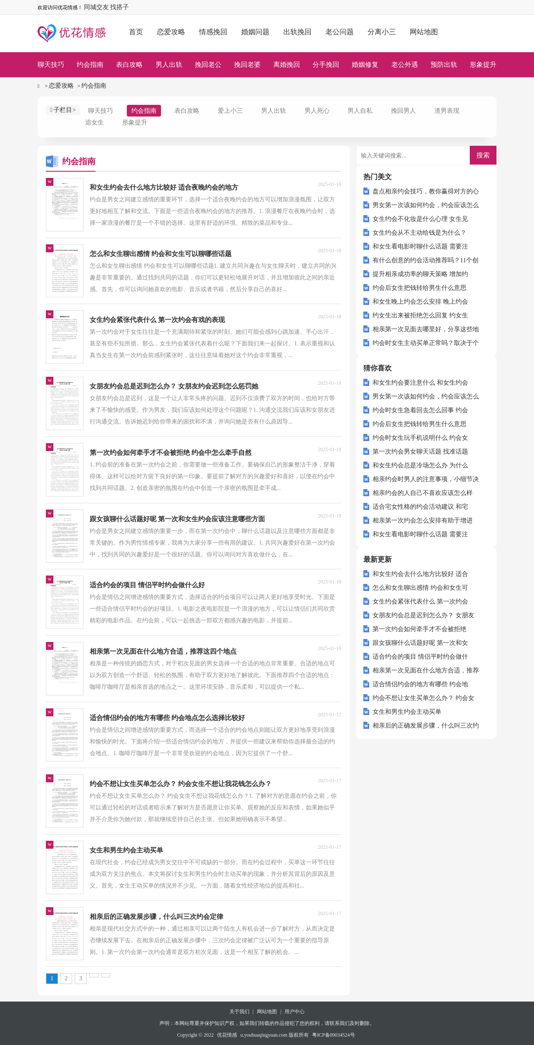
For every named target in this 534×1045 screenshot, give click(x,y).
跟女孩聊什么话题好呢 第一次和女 (420, 642)
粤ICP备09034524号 (333, 1035)
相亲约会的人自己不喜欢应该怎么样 (423, 493)
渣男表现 (446, 110)
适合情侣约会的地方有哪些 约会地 (420, 684)
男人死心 (317, 110)
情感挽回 (213, 32)
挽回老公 (208, 64)
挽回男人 (403, 110)
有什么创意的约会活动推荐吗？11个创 (426, 260)
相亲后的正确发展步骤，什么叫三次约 (426, 725)
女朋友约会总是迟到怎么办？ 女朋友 (423, 615)
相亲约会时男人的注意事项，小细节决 (426, 479)
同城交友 (96, 7)
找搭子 (119, 7)
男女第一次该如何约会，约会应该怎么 (426, 205)
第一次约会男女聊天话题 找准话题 (420, 451)
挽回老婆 (247, 64)
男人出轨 (169, 64)
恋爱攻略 (171, 32)
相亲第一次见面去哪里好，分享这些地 (426, 329)
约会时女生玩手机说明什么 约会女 (420, 437)
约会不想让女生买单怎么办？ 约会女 (423, 698)
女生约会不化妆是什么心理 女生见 (420, 219)
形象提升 (483, 64)
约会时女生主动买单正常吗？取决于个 (426, 343)
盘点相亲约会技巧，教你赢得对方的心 (426, 191)
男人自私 (360, 110)
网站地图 (424, 32)
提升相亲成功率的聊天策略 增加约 (420, 274)
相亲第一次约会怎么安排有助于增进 (423, 520)
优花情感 (227, 1035)
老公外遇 (404, 64)
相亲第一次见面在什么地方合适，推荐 (426, 670)
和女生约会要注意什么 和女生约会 (420, 382)
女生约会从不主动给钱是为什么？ (419, 232)
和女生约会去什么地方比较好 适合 (420, 574)
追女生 (94, 122)
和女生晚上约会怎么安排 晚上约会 (420, 301)
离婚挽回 (286, 64)
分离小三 (382, 32)
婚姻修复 (365, 64)
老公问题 (339, 32)
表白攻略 (129, 64)
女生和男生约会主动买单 (407, 711)
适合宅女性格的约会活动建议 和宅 (420, 506)
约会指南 (90, 64)
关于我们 (239, 1012)
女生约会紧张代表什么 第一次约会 (420, 601)
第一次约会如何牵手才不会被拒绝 (419, 629)
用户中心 (295, 1012)
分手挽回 (325, 64)
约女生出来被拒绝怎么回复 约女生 (420, 315)
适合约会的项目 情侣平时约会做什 (420, 656)
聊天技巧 (51, 64)
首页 (136, 32)
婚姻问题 (255, 32)
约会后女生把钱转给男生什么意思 (419, 287)
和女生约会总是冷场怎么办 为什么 (420, 465)
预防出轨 (444, 64)
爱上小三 (230, 110)
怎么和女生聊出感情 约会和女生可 (420, 587)
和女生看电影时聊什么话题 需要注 (420, 246)
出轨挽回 (297, 32)
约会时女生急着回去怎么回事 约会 (420, 410)
